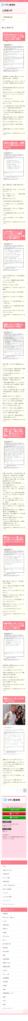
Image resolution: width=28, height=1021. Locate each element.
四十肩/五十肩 (7, 943)
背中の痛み (6, 951)
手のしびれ (6, 936)
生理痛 (5, 985)
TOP (4, 866)
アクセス (5, 893)
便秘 (4, 989)
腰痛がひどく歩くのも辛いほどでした (13, 699)
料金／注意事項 (7, 889)
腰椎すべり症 (6, 962)
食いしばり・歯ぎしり (9, 917)
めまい (5, 1000)
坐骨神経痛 (6, 959)
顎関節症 (5, 913)
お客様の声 (6, 874)
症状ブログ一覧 (7, 870)
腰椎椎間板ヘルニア (8, 993)
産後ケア (5, 928)
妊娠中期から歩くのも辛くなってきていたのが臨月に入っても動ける (13, 625)
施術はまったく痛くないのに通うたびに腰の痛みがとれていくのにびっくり (13, 540)
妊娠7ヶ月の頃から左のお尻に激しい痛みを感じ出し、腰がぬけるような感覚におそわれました (13, 432)
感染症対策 (6, 881)
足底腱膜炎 (6, 978)
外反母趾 (5, 981)
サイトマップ (6, 900)
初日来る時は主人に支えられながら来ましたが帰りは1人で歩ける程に (13, 36)
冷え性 (5, 970)
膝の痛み (5, 947)
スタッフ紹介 (6, 877)
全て (3, 19)
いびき (5, 921)
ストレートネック (8, 1008)
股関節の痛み (6, 966)
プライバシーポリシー (9, 904)
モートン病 (6, 974)
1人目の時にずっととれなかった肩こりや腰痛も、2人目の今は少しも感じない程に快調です (13, 234)
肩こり (5, 940)
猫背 (4, 955)
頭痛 (4, 1004)
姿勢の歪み (6, 925)
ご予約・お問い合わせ (9, 885)
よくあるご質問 (7, 896)
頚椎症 (5, 932)
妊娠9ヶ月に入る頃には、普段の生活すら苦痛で (13, 325)
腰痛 (4, 997)
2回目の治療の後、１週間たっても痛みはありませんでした (13, 145)
